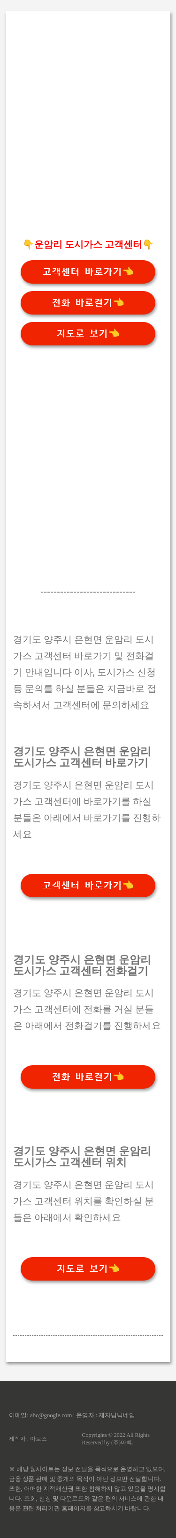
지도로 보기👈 (88, 334)
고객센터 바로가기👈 (88, 272)
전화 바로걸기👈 (88, 303)
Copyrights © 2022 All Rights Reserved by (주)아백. (115, 1439)
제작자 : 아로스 (28, 1438)
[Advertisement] (88, 141)
